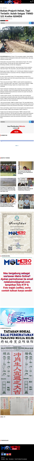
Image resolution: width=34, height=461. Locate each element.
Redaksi (3, 459)
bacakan (3, 20)
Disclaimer (11, 459)
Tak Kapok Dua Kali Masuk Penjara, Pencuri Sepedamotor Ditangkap (25, 172)
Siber (7, 459)
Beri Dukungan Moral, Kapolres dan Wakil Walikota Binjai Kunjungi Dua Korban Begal (8, 205)
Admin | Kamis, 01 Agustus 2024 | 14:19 (6, 18)
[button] (32, 0)
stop (7, 20)
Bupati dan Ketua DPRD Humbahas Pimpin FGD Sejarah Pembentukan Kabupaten (25, 189)
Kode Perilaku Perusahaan (21, 459)
